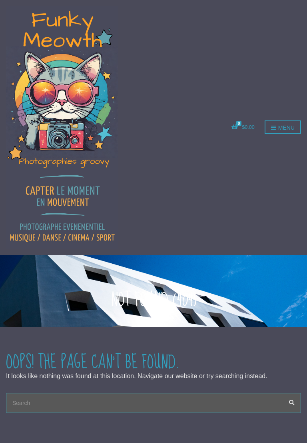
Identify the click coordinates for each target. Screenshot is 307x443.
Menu (283, 128)
